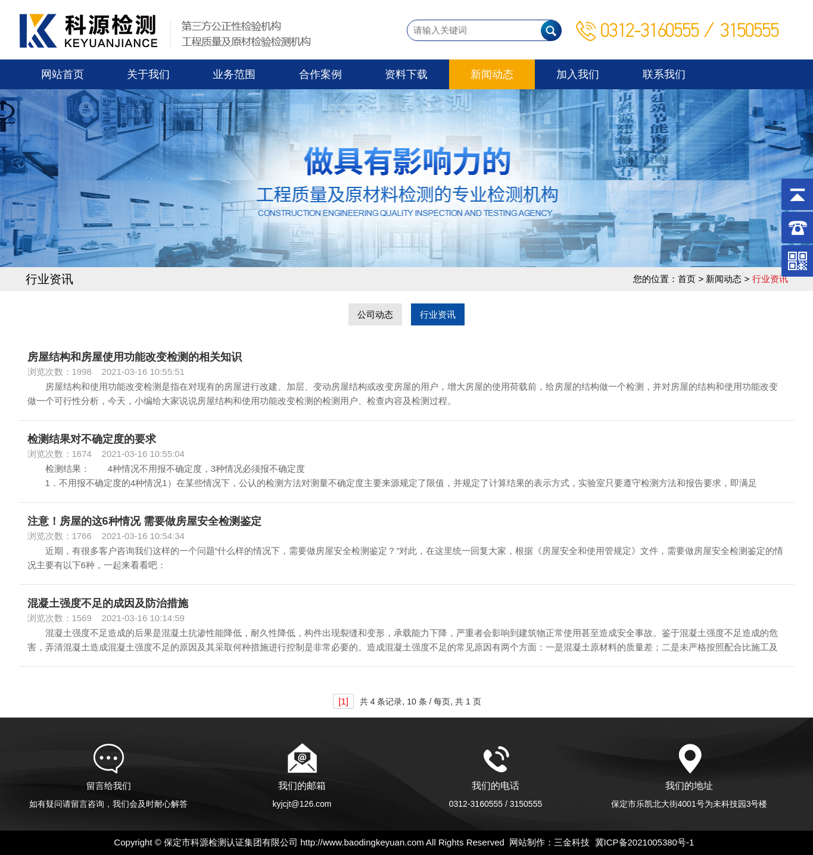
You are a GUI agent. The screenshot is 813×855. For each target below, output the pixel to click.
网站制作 (527, 842)
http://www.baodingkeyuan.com (362, 842)
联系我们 (664, 74)
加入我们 (577, 74)
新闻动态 (492, 74)
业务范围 (234, 74)
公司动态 (375, 314)
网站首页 (62, 74)
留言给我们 (109, 790)
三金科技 (572, 842)
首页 (687, 279)
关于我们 (148, 74)
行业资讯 (438, 314)
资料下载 (406, 74)
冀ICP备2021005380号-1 (644, 842)
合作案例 (320, 74)
